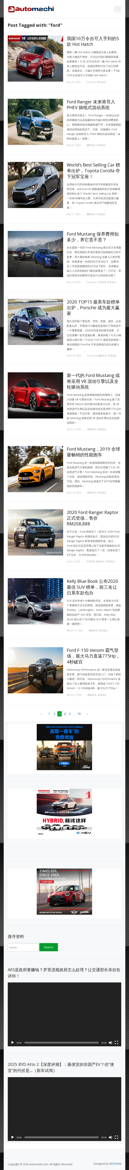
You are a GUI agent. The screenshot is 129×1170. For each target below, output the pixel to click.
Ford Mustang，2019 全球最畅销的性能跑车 (93, 452)
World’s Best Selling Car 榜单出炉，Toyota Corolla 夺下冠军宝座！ (93, 170)
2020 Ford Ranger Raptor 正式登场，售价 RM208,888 (92, 518)
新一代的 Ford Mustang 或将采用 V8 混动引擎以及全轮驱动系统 (93, 381)
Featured (91, 82)
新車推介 (100, 561)
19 (79, 714)
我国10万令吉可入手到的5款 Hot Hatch (93, 41)
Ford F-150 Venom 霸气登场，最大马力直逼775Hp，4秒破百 (93, 656)
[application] (64, 1014)
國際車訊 (91, 145)
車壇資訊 (101, 82)
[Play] (12, 1042)
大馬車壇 (101, 282)
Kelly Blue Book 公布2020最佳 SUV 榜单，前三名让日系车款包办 (92, 587)
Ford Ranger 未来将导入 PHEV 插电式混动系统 (91, 104)
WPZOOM (115, 1163)
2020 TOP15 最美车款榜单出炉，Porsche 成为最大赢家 (93, 307)
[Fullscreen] (116, 1042)
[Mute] (110, 1042)
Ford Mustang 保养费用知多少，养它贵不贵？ (93, 237)
